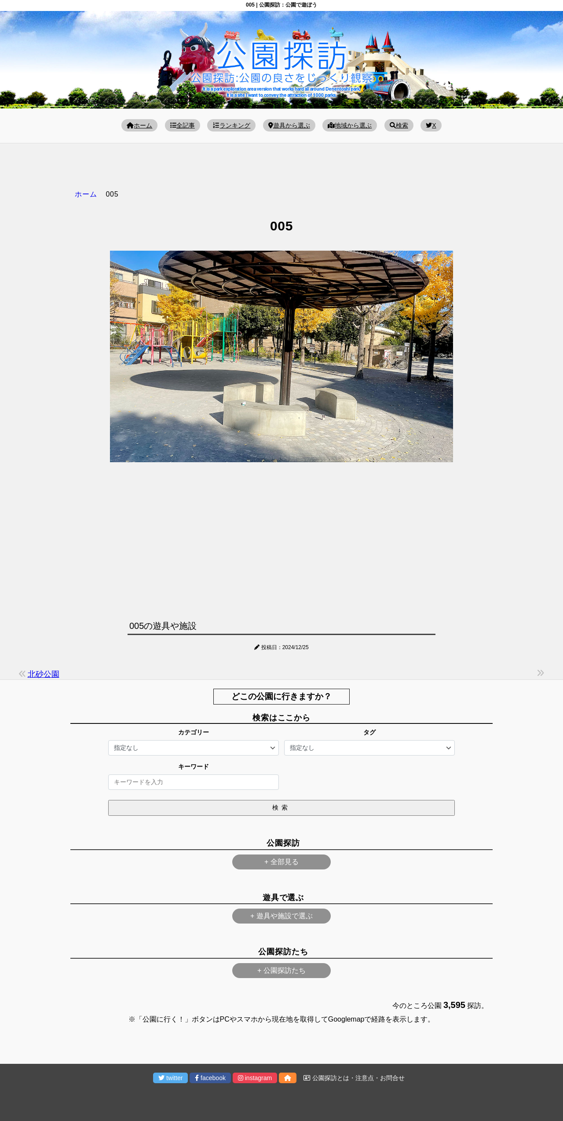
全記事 (182, 125)
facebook (210, 1077)
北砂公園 (43, 674)
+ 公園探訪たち (281, 970)
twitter (170, 1077)
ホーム (139, 125)
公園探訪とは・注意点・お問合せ (354, 1077)
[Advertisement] (281, 539)
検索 (399, 125)
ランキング (231, 125)
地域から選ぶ (350, 125)
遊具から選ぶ (289, 125)
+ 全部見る (281, 861)
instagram (255, 1077)
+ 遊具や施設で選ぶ (281, 916)
